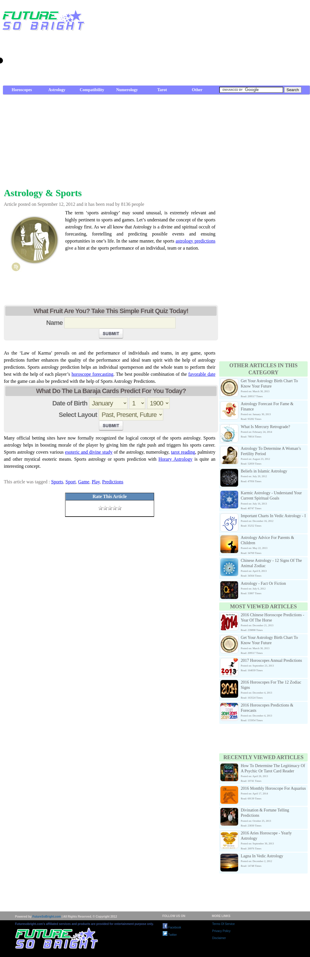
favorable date (201, 374)
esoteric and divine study (89, 452)
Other (197, 90)
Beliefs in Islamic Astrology (264, 471)
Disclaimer (219, 938)
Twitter (170, 934)
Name (54, 322)
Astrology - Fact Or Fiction (263, 583)
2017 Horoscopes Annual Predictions (271, 660)
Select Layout (78, 414)
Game (83, 481)
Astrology (56, 90)
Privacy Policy (221, 931)
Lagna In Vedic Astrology (262, 856)
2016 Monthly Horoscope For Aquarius (273, 788)
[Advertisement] (244, 44)
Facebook (172, 927)
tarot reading (183, 452)
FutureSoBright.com (46, 916)
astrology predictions (195, 240)
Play (96, 481)
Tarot (162, 90)
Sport (70, 481)
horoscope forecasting (92, 374)
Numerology (127, 90)
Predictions (112, 481)
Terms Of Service (223, 924)
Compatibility (92, 90)
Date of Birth (69, 403)
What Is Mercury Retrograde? (265, 427)
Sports (57, 481)
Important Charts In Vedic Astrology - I (273, 516)
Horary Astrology (175, 459)
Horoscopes (22, 90)
